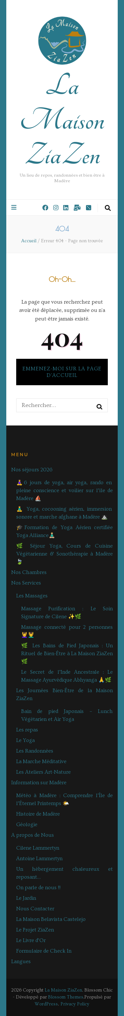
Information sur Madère (38, 783)
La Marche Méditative (41, 761)
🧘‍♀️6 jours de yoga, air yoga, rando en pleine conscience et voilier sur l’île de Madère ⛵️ (64, 490)
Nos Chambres (29, 572)
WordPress (46, 1004)
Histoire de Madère (38, 814)
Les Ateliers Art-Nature (43, 772)
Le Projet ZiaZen (35, 930)
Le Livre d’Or (31, 940)
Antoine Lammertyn (39, 859)
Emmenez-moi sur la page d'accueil (62, 372)
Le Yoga (25, 740)
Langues (21, 962)
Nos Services (26, 583)
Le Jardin (26, 898)
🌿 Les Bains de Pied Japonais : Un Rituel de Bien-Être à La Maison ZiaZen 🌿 (67, 653)
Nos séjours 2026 (32, 470)
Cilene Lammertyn (37, 848)
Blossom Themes (65, 997)
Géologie (26, 825)
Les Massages (32, 596)
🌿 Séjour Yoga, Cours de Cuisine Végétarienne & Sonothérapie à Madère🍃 (64, 554)
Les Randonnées (34, 751)
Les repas (27, 730)
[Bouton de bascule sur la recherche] (108, 208)
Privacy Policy (75, 1004)
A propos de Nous (32, 835)
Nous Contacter (35, 909)
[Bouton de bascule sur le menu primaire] (14, 207)
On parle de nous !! (38, 888)
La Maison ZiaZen (62, 120)
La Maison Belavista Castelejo (51, 919)
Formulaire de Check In (43, 951)
